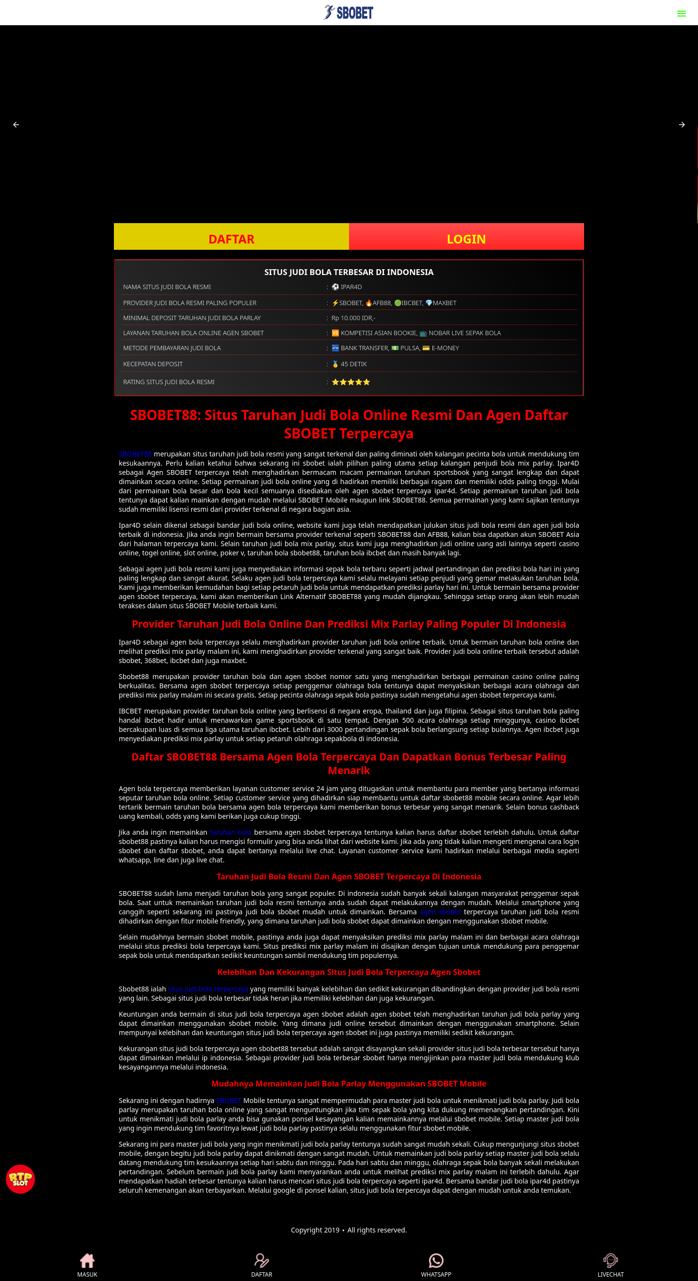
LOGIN (466, 238)
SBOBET (228, 1100)
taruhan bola (231, 832)
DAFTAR (231, 238)
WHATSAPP (436, 1266)
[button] (16, 124)
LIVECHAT (611, 1266)
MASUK (87, 1266)
